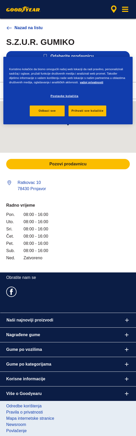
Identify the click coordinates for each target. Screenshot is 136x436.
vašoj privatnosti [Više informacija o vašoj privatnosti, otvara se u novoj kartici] (91, 82)
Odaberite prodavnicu (68, 56)
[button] (125, 9)
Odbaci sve (47, 110)
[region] (68, 90)
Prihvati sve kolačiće (87, 110)
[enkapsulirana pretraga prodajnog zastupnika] (113, 9)
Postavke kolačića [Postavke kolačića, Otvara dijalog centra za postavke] (65, 96)
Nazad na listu (24, 28)
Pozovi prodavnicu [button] (68, 164)
